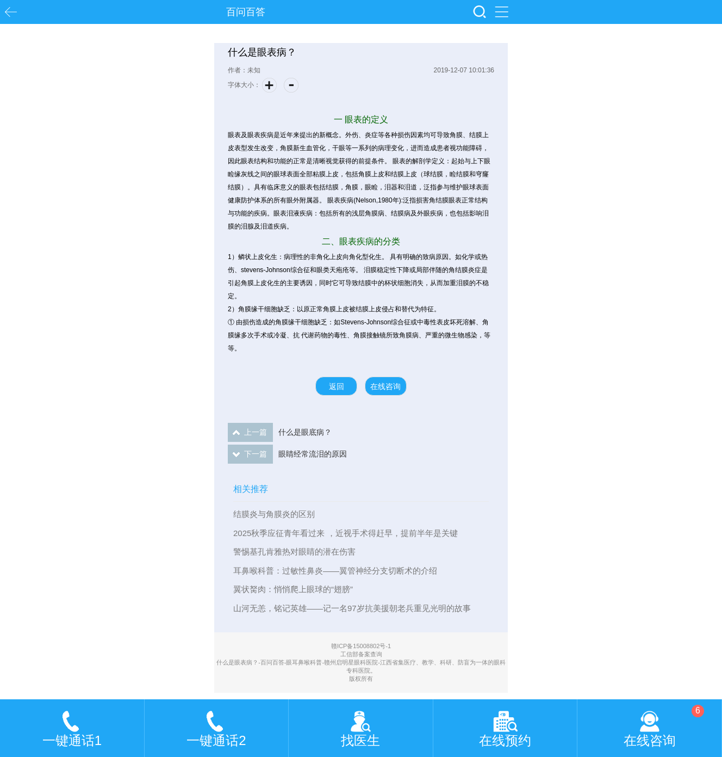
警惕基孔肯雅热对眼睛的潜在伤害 (294, 551)
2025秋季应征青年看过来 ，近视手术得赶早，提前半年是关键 (345, 533)
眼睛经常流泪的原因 (287, 454)
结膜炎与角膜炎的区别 (274, 514)
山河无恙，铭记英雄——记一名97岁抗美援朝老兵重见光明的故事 (352, 608)
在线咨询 (385, 386)
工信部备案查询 (361, 654)
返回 (336, 386)
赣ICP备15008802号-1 (361, 646)
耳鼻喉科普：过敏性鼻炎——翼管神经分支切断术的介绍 (335, 570)
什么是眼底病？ (280, 432)
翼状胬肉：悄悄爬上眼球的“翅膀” (293, 589)
